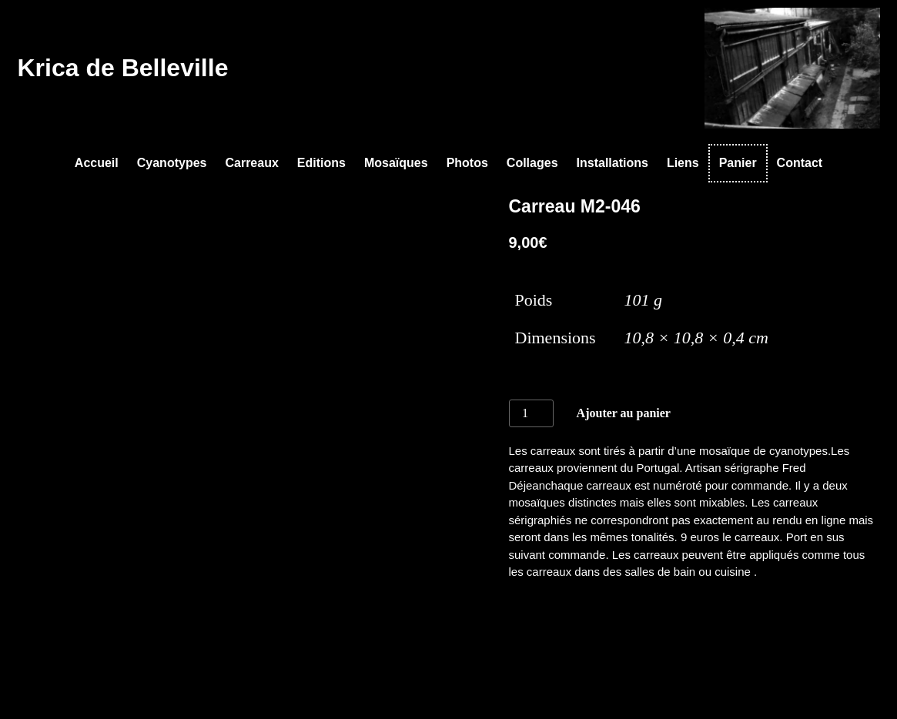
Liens (683, 162)
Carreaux (251, 162)
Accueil (97, 162)
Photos (467, 162)
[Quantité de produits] (531, 413)
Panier (738, 162)
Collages (532, 162)
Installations (612, 162)
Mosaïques (396, 162)
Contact (800, 162)
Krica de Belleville (123, 68)
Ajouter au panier (624, 413)
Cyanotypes (172, 162)
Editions (321, 162)
